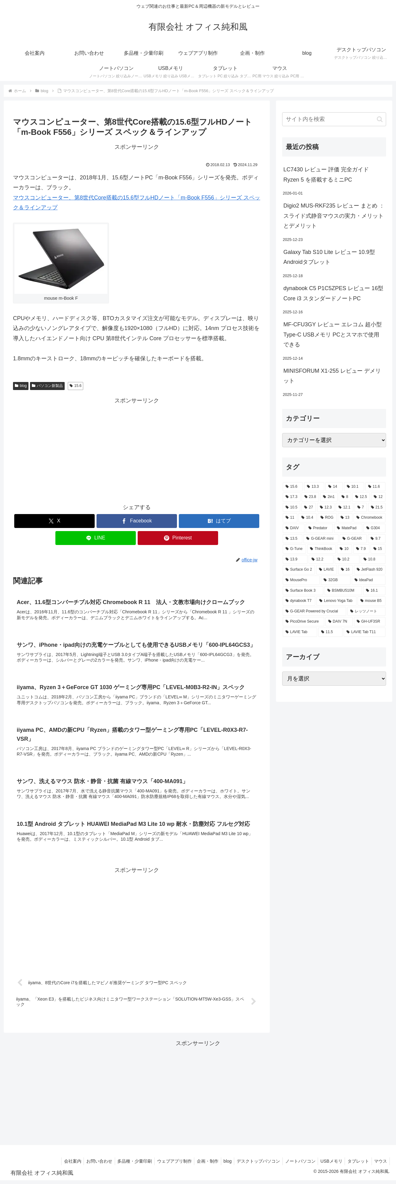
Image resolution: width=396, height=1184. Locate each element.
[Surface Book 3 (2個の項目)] (303, 590)
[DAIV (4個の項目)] (293, 528)
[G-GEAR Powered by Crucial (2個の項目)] (314, 611)
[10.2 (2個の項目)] (347, 559)
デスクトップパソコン (251, 1164)
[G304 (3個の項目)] (375, 528)
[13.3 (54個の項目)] (314, 486)
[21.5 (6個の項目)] (376, 507)
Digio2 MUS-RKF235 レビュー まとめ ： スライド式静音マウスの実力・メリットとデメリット (334, 216)
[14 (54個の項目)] (333, 486)
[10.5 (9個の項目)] (291, 507)
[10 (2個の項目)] (344, 549)
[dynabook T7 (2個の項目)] (299, 601)
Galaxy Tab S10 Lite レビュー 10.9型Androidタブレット (329, 257)
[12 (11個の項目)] (378, 497)
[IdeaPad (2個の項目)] (368, 580)
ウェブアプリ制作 (163, 1164)
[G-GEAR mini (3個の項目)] (320, 538)
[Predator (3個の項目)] (319, 528)
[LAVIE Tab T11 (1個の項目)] (364, 632)
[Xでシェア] (54, 521)
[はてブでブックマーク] (219, 521)
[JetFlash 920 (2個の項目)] (369, 569)
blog (21, 386)
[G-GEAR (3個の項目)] (353, 538)
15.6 (75, 386)
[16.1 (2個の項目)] (374, 590)
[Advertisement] (136, 449)
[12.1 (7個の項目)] (344, 507)
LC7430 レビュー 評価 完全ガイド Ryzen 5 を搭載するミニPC (326, 174)
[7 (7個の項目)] (361, 507)
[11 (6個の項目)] (290, 517)
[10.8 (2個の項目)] (373, 559)
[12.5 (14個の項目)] (361, 497)
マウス (379, 1164)
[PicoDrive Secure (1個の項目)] (303, 621)
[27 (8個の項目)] (308, 507)
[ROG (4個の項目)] (327, 517)
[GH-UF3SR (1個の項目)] (369, 621)
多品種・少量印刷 (122, 1164)
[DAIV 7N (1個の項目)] (339, 621)
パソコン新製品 (47, 386)
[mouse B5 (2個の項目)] (371, 601)
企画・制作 (198, 1164)
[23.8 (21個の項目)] (310, 497)
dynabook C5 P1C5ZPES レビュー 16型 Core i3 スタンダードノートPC (333, 293)
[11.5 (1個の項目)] (330, 632)
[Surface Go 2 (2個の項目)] (299, 569)
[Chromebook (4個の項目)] (369, 517)
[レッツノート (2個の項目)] (366, 611)
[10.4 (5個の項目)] (307, 517)
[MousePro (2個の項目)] (301, 580)
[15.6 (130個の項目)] (293, 486)
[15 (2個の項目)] (378, 549)
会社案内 (57, 1164)
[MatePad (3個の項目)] (348, 528)
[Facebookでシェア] (137, 521)
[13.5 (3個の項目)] (292, 538)
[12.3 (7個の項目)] (325, 507)
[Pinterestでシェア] (178, 538)
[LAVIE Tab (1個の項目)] (300, 632)
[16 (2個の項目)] (345, 569)
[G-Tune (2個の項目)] (294, 549)
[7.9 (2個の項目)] (361, 549)
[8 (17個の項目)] (345, 497)
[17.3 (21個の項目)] (291, 497)
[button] (379, 119)
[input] (334, 119)
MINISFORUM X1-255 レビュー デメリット (332, 376)
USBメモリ (328, 1164)
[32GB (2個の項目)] (335, 580)
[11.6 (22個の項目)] (375, 486)
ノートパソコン (295, 1164)
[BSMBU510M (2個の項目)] (343, 590)
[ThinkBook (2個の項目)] (321, 549)
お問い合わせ (86, 1164)
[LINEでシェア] (95, 538)
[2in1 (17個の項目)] (329, 497)
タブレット (356, 1164)
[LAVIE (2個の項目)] (326, 569)
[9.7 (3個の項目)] (376, 538)
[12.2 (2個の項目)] (321, 559)
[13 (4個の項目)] (345, 517)
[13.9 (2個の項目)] (295, 559)
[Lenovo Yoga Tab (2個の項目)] (336, 601)
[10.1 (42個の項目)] (354, 486)
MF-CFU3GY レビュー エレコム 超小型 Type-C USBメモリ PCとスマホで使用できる (332, 334)
